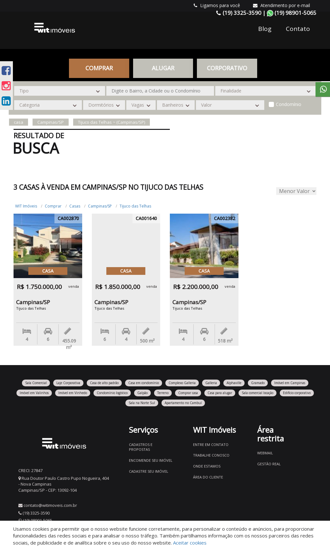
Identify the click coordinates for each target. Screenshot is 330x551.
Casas (74, 206)
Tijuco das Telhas (135, 206)
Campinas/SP (100, 206)
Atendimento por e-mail (281, 5)
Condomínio (288, 104)
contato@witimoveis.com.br (50, 505)
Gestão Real (269, 463)
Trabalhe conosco (211, 455)
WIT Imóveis (26, 206)
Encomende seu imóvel (150, 460)
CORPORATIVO (227, 68)
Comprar (99, 68)
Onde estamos (206, 466)
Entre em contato (210, 444)
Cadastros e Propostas (140, 447)
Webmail (265, 452)
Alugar (163, 68)
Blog (264, 28)
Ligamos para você (217, 5)
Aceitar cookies (190, 542)
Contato (298, 28)
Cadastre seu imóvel (148, 471)
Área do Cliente (208, 477)
